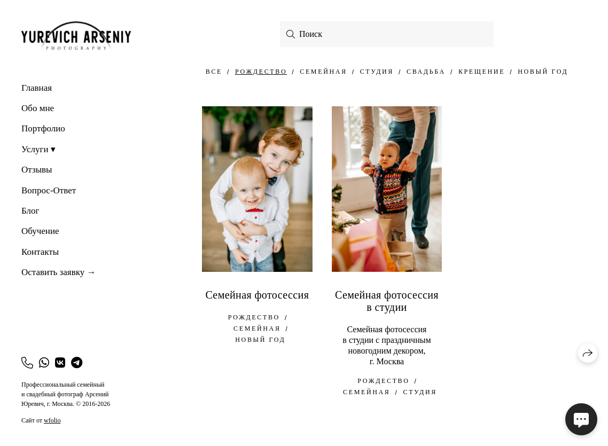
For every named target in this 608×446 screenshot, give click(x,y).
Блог (30, 211)
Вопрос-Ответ (48, 190)
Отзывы (36, 170)
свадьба (426, 71)
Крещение (481, 71)
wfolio (52, 420)
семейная (323, 71)
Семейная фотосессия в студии (387, 301)
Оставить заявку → (58, 272)
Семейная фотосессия (257, 295)
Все (214, 71)
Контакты (40, 252)
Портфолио (43, 128)
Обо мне (37, 108)
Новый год (543, 71)
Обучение (40, 231)
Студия (377, 71)
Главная (36, 88)
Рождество (261, 71)
